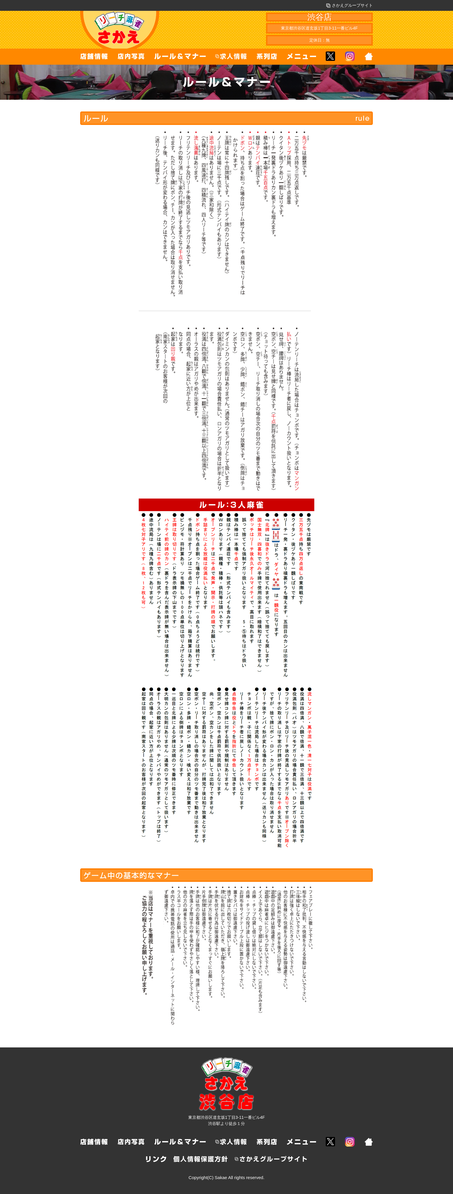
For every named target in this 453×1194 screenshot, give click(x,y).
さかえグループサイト (349, 5)
